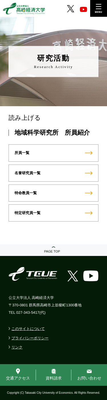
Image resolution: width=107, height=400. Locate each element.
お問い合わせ (89, 378)
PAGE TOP (52, 251)
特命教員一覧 (26, 193)
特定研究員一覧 (28, 213)
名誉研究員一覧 (28, 173)
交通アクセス (18, 378)
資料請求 (54, 378)
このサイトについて (28, 329)
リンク (17, 347)
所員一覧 (22, 153)
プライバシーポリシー (30, 338)
